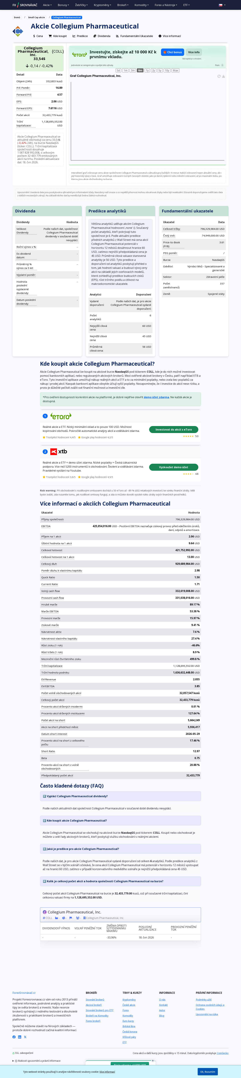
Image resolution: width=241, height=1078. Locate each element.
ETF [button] (185, 5)
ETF (124, 1042)
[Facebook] (14, 1037)
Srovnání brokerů (95, 999)
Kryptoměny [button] (101, 5)
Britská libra (128, 1026)
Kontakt (163, 1004)
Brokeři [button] (121, 5)
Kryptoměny (129, 999)
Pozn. (217, 65)
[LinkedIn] (19, 1037)
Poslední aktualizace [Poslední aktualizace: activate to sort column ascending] (147, 928)
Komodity (127, 1015)
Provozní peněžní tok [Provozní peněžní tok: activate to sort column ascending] (183, 928)
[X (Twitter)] (25, 1037)
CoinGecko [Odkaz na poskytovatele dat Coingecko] (222, 1053)
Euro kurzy (128, 1020)
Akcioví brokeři (94, 1004)
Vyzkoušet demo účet (173, 467)
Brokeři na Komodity (97, 1015)
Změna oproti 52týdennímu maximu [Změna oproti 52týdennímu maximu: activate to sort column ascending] (116, 928)
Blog (161, 1015)
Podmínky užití (204, 999)
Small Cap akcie (36, 17)
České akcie (128, 1004)
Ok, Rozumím (207, 1071)
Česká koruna (129, 1031)
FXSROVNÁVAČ (24, 5)
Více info (194, 52)
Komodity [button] (141, 5)
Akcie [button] (46, 5)
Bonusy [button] (62, 5)
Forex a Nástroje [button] (165, 5)
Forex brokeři (93, 1020)
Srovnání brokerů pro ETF (100, 1010)
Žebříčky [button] (80, 5)
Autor (162, 1010)
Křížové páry (129, 1036)
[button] (222, 5)
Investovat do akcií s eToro (174, 429)
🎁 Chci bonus (172, 52)
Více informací (107, 1071)
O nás (162, 999)
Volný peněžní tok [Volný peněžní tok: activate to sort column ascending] (88, 928)
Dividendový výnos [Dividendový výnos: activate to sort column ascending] (56, 928)
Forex (125, 1010)
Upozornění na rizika (207, 1014)
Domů (17, 17)
